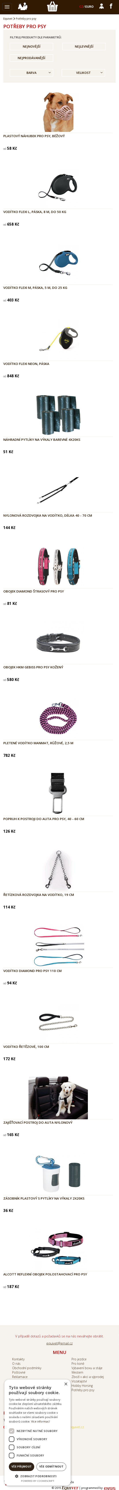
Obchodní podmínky (26, 1368)
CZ (81, 6)
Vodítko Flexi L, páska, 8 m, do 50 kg (34, 211)
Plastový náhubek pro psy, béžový (34, 136)
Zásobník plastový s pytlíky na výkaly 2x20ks (43, 1198)
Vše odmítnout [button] (51, 1466)
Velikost (83, 73)
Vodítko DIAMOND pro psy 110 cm (32, 970)
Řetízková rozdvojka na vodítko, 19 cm (38, 894)
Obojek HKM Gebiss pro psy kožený (33, 667)
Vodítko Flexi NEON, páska (26, 363)
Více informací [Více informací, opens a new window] (40, 1421)
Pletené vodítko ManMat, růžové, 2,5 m (38, 743)
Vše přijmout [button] (21, 1466)
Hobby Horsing (82, 1385)
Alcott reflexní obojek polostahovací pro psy (45, 1274)
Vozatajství (79, 1381)
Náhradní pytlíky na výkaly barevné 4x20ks (41, 439)
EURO (89, 6)
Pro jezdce (79, 1359)
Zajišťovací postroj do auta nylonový (37, 1122)
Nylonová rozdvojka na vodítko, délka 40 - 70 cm (47, 515)
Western (77, 1372)
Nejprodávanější (31, 58)
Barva (31, 73)
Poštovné (18, 1372)
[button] (37, 1476)
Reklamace (20, 1377)
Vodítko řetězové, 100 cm (26, 1046)
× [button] (65, 1384)
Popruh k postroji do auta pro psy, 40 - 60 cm (43, 819)
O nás (16, 1363)
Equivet (7, 19)
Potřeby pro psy (26, 19)
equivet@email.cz (59, 1343)
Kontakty (18, 1359)
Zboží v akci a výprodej (88, 1377)
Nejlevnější (84, 46)
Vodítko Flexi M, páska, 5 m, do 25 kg (35, 287)
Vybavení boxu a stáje (87, 1368)
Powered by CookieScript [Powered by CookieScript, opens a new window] (37, 1481)
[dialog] (37, 1433)
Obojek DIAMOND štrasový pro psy (33, 591)
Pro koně (78, 1363)
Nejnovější (31, 46)
